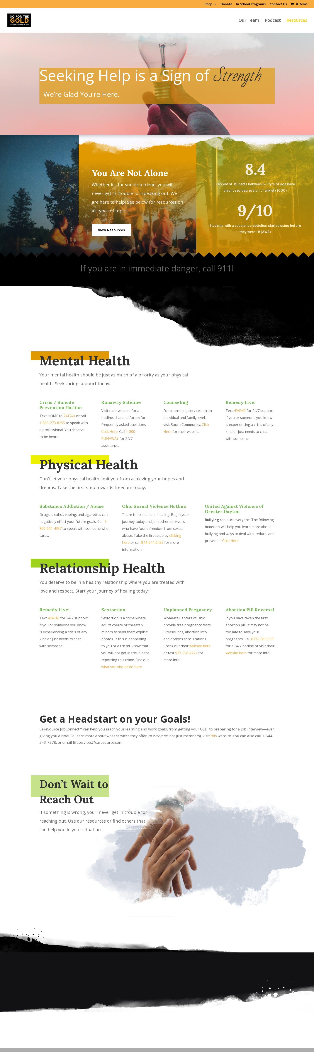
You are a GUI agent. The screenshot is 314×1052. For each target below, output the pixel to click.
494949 (240, 410)
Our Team (249, 21)
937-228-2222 (186, 653)
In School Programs (251, 4)
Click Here (230, 540)
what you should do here (121, 666)
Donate (226, 4)
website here (199, 646)
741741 (69, 415)
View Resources (111, 230)
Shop (208, 4)
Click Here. (110, 431)
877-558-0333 (262, 639)
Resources (297, 21)
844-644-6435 (152, 542)
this (213, 735)
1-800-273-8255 (52, 422)
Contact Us (278, 4)
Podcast (273, 21)
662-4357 (54, 528)
